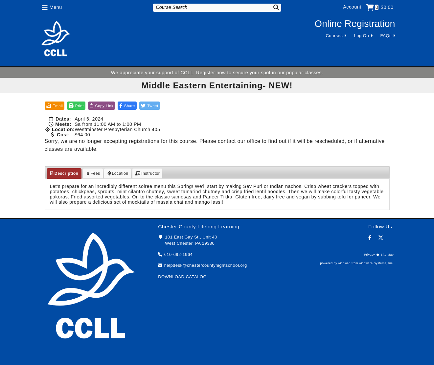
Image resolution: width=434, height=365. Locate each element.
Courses (334, 35)
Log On (361, 35)
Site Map (387, 254)
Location (117, 173)
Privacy (369, 254)
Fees (92, 173)
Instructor (147, 173)
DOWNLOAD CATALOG (182, 276)
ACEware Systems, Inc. (376, 263)
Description (64, 173)
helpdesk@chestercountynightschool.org (205, 265)
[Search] (272, 7)
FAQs (386, 35)
